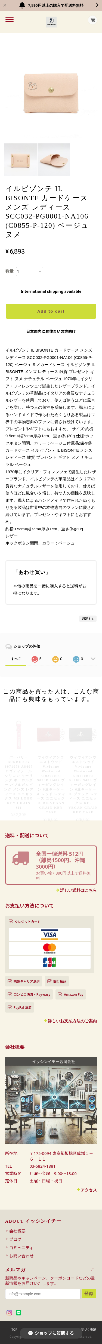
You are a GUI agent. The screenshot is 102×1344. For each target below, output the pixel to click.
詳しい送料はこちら (78, 890)
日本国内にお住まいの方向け (51, 331)
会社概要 (17, 1231)
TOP (14, 1329)
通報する (88, 619)
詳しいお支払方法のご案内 (72, 1021)
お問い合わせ (21, 1256)
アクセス (89, 1190)
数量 (9, 271)
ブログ (15, 1239)
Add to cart (51, 311)
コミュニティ (21, 1247)
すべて (16, 659)
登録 (89, 1293)
